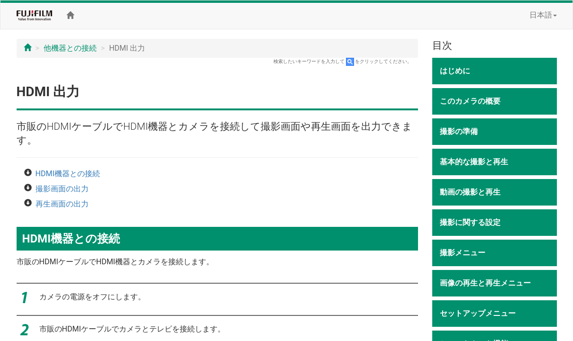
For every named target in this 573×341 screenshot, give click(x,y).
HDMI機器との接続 (68, 173)
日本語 (543, 14)
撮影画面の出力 (62, 188)
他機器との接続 (70, 48)
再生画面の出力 (62, 203)
